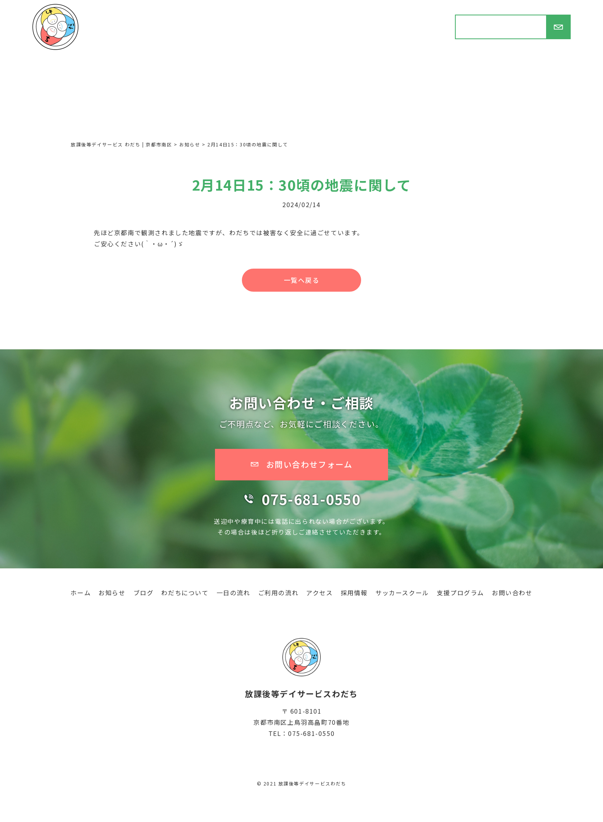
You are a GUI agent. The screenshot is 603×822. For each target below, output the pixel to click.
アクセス (319, 592)
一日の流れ (233, 592)
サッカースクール (402, 592)
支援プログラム (460, 592)
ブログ (143, 592)
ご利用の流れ (278, 592)
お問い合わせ (512, 592)
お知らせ (111, 592)
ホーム (80, 592)
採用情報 (354, 592)
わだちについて (184, 592)
